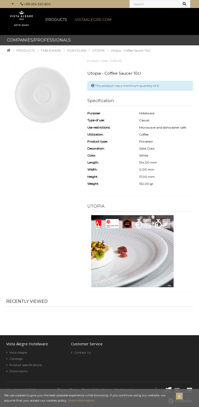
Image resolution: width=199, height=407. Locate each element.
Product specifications (25, 365)
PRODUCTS (56, 19)
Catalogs (16, 359)
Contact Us (82, 352)
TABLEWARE (51, 50)
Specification (100, 100)
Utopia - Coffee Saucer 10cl (130, 50)
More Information (81, 400)
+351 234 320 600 (37, 4)
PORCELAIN (76, 50)
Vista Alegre (18, 352)
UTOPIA (98, 50)
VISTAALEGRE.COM (93, 19)
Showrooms (18, 371)
